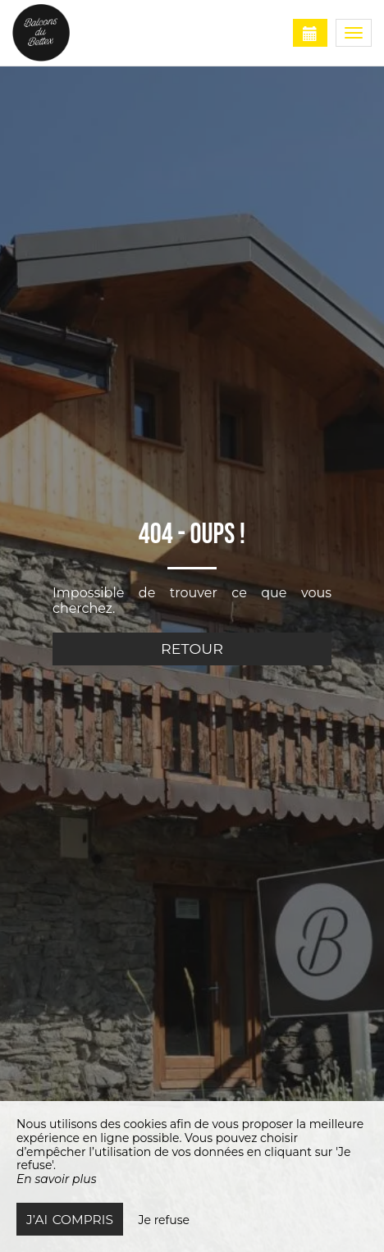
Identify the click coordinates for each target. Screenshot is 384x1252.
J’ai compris (69, 1219)
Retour (192, 648)
